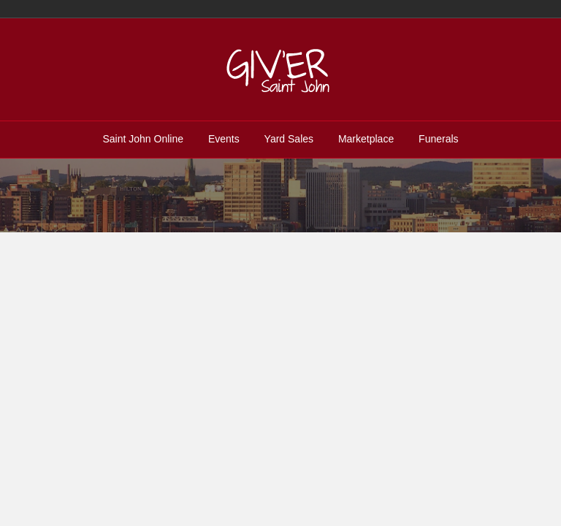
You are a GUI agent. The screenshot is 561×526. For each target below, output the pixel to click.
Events (224, 139)
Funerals (438, 139)
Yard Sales (288, 139)
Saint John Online (142, 139)
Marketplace (366, 139)
